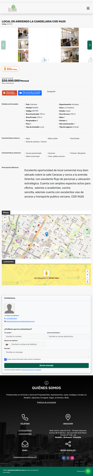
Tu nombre (8, 333)
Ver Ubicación (40, 278)
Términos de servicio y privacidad (31, 370)
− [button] (5, 221)
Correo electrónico (53, 333)
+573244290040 (25, 431)
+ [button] (5, 218)
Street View (10, 69)
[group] (23, 45)
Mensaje (7, 348)
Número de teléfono (11, 340)
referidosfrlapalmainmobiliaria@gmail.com (20, 321)
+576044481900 (25, 434)
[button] (44, 60)
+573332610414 (11, 318)
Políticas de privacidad (46, 402)
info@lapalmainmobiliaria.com (25, 457)
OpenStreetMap (86, 257)
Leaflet (74, 257)
